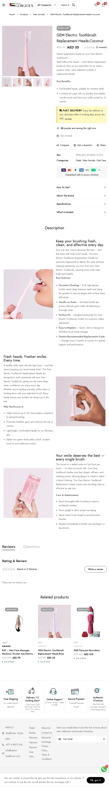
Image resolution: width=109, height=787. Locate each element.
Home (12, 14)
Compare (64, 145)
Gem (40, 642)
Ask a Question (84, 145)
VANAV (5, 642)
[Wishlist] (96, 5)
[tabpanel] (54, 571)
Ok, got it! (95, 780)
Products (24, 14)
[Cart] (103, 5)
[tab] (8, 547)
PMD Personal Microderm (87, 650)
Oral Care (101, 160)
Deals (78, 160)
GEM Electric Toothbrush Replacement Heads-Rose (51, 652)
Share (103, 145)
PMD (75, 642)
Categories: (63, 160)
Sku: (59, 155)
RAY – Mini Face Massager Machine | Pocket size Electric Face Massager (17, 654)
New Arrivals (39, 14)
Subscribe (103, 739)
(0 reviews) (101, 47)
